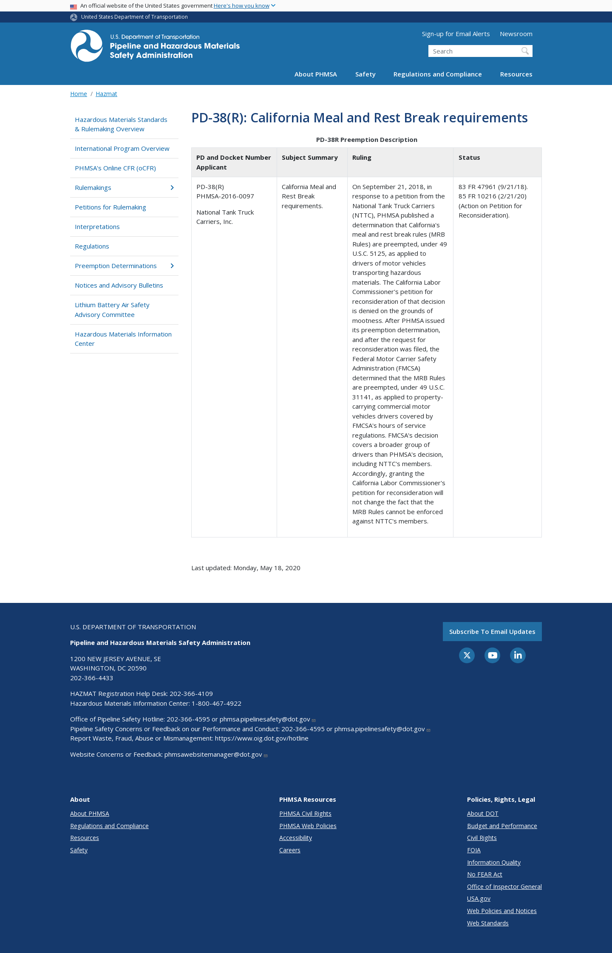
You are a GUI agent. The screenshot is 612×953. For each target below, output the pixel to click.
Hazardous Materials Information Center (123, 339)
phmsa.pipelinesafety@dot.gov (268, 719)
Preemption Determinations (124, 265)
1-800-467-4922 (216, 703)
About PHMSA (316, 74)
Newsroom (516, 33)
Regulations (92, 246)
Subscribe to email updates (492, 631)
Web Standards (488, 923)
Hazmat (106, 94)
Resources (516, 74)
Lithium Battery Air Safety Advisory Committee (112, 309)
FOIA (474, 850)
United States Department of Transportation (134, 16)
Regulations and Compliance (438, 74)
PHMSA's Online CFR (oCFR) (115, 168)
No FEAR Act (484, 874)
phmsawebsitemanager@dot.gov (216, 754)
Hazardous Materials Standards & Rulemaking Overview (121, 124)
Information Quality (494, 862)
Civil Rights (482, 838)
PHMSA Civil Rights (305, 813)
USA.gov (478, 898)
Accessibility (295, 838)
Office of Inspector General (504, 886)
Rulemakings (124, 187)
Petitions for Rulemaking (110, 207)
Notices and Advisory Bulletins (119, 285)
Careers (289, 850)
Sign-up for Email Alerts (456, 33)
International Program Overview (122, 148)
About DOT (483, 813)
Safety (365, 74)
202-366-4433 (91, 677)
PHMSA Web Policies (308, 826)
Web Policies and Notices (502, 911)
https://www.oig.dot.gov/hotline (262, 738)
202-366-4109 (191, 693)
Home (78, 94)
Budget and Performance (502, 826)
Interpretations (97, 226)
